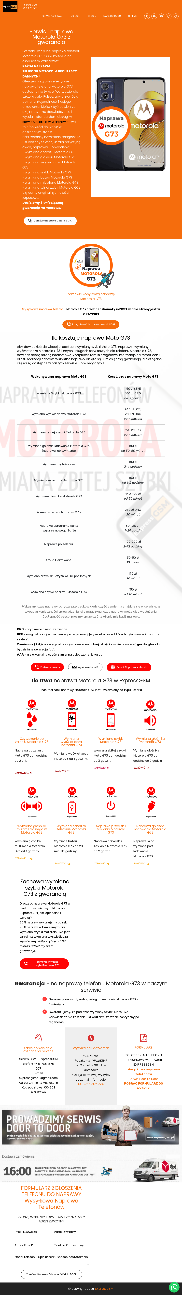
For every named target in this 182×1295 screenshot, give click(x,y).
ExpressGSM (104, 1290)
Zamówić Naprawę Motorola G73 (50, 223)
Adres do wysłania (38, 1051)
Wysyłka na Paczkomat (91, 1050)
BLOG (91, 16)
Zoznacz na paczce (38, 1054)
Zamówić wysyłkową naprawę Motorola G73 (91, 299)
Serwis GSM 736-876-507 (33, 6)
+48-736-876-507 (91, 1094)
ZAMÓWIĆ (62, 772)
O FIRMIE (132, 16)
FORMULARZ (144, 1049)
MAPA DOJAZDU (112, 16)
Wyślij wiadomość (85, 670)
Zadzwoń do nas (47, 670)
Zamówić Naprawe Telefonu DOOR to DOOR (51, 1277)
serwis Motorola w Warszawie (45, 122)
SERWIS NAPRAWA (52, 16)
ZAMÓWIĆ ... (24, 774)
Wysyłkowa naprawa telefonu (43, 312)
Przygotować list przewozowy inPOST (91, 327)
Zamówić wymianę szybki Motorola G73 (41, 967)
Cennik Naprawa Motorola (129, 670)
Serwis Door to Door (144, 1091)
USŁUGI (75, 16)
